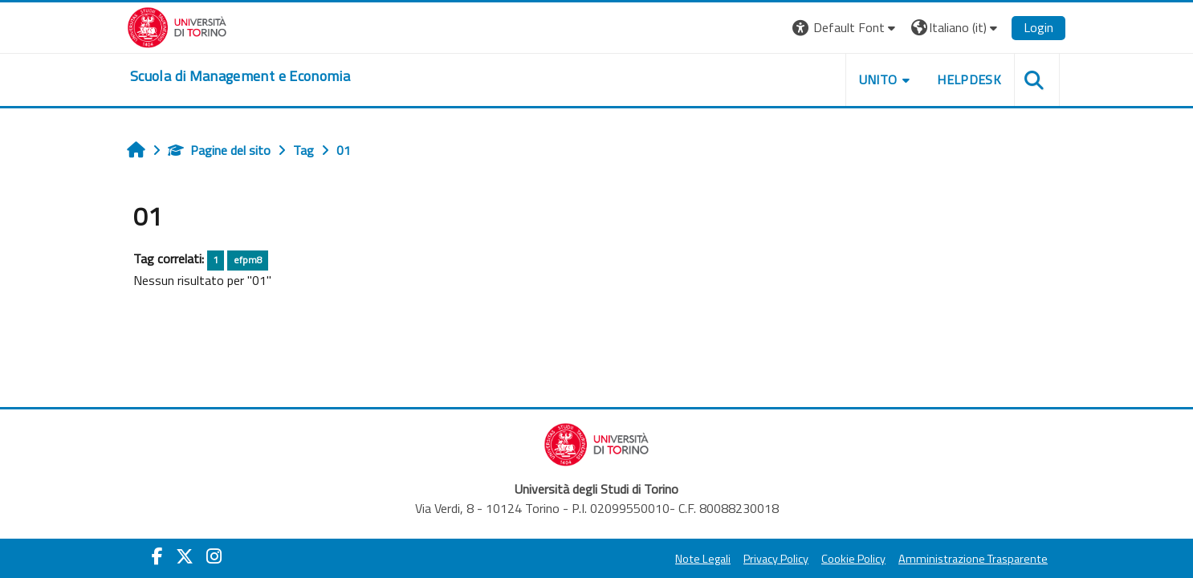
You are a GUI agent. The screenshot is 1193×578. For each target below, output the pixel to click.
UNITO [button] (878, 79)
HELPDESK (969, 79)
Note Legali (703, 559)
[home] (240, 76)
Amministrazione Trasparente (973, 559)
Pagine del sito (219, 150)
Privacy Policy (775, 559)
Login (1038, 27)
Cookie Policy (853, 559)
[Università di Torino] (177, 25)
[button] (846, 27)
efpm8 (248, 259)
